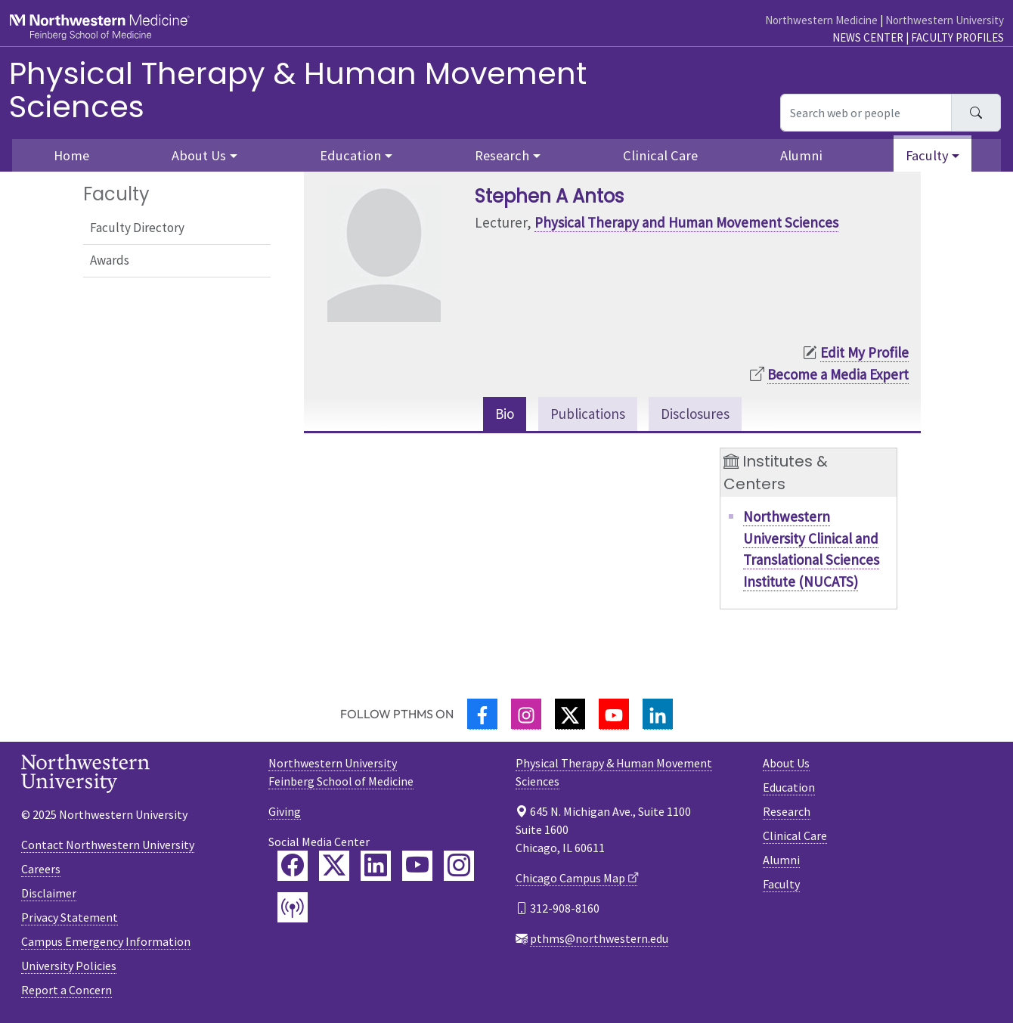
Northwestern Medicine (821, 20)
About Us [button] (199, 155)
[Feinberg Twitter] (334, 866)
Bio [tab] (504, 414)
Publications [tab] (587, 414)
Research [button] (502, 155)
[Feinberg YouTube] (417, 866)
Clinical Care (660, 155)
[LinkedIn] (658, 714)
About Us (786, 762)
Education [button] (350, 155)
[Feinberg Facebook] (292, 866)
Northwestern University (944, 20)
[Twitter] (570, 714)
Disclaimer (48, 893)
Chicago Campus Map (570, 877)
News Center (867, 37)
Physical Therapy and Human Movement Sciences (686, 222)
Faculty (781, 883)
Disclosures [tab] (695, 414)
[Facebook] (482, 714)
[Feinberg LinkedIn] (376, 866)
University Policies (68, 965)
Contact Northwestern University (107, 844)
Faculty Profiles (957, 37)
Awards (109, 260)
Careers (40, 868)
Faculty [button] (927, 155)
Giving (284, 811)
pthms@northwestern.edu (599, 938)
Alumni (801, 155)
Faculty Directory (137, 227)
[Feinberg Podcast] (292, 907)
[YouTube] (614, 714)
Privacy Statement (69, 917)
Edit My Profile (864, 352)
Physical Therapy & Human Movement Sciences (298, 90)
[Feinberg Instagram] (459, 866)
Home (71, 155)
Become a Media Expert (838, 374)
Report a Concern (66, 989)
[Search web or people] (866, 113)
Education (789, 787)
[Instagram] (526, 714)
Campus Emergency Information (106, 941)
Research (786, 811)
